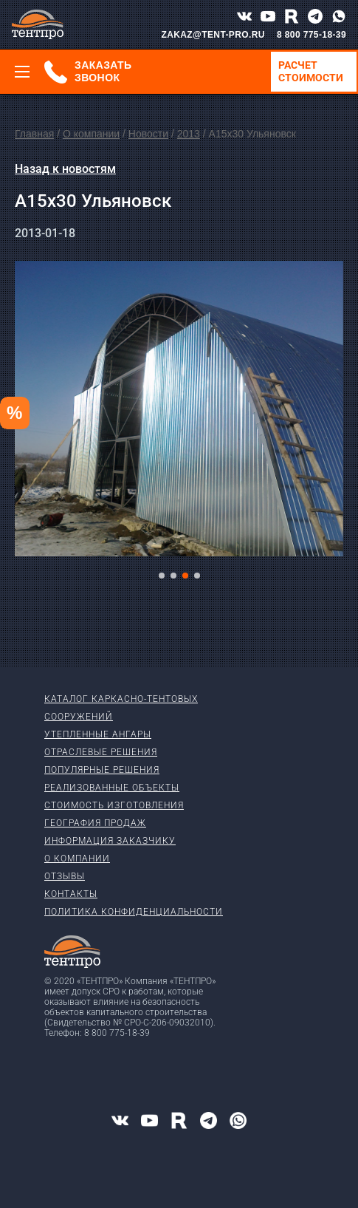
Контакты (70, 894)
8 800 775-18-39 (311, 35)
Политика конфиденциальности (133, 912)
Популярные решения (101, 770)
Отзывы (64, 876)
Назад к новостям (65, 169)
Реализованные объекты (111, 787)
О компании (91, 134)
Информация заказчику (110, 841)
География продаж (95, 823)
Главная (34, 134)
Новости (148, 134)
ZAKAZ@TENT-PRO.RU (213, 35)
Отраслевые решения (100, 752)
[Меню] (22, 72)
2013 (188, 134)
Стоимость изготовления (114, 805)
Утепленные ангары (97, 734)
